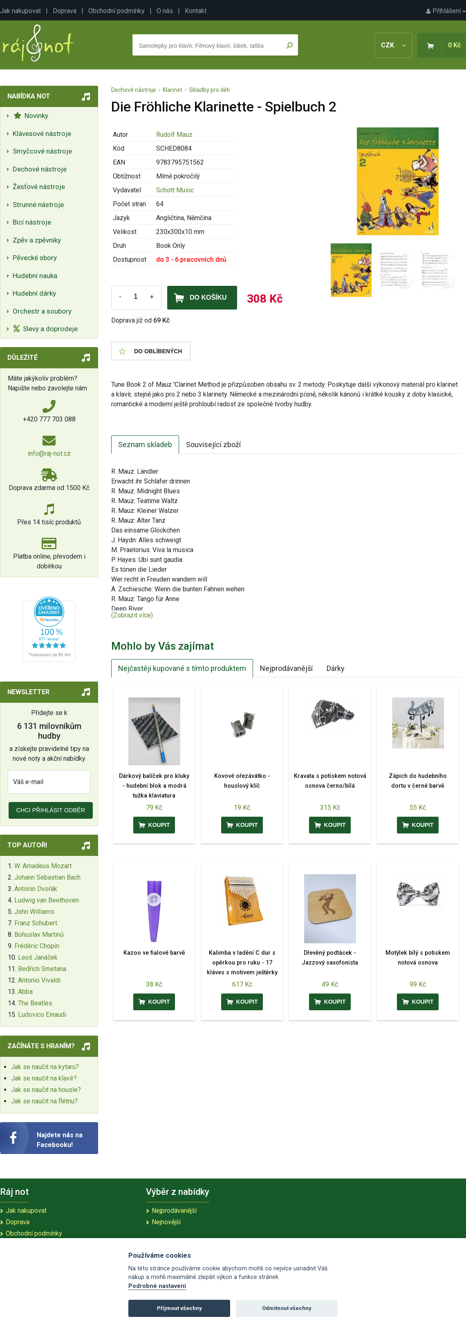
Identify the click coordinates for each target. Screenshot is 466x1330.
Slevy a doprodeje (45, 329)
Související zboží (213, 444)
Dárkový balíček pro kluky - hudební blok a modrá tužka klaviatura (154, 786)
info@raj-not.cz (49, 453)
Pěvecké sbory (35, 258)
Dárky (336, 668)
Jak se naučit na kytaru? (45, 1067)
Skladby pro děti (209, 90)
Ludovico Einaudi (42, 1014)
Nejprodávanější (286, 668)
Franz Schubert (35, 923)
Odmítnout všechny (286, 1308)
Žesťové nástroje (39, 187)
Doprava (64, 11)
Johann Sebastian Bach (47, 877)
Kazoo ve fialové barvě (154, 952)
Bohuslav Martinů (39, 934)
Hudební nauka (35, 276)
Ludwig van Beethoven (46, 900)
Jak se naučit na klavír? (44, 1078)
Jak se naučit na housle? (46, 1090)
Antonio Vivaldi (39, 980)
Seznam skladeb (145, 444)
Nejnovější (166, 1222)
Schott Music (175, 190)
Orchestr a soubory (42, 311)
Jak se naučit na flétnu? (44, 1101)
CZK (393, 45)
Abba (25, 992)
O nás (165, 11)
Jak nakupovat (20, 11)
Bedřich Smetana (42, 969)
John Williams (34, 912)
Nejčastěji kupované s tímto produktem (182, 668)
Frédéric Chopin (36, 946)
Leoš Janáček (38, 957)
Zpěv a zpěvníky (37, 240)
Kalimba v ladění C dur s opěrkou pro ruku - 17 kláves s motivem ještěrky (242, 962)
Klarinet (172, 90)
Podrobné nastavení (157, 1286)
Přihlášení (446, 11)
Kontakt (195, 11)
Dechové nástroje (40, 169)
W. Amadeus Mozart (43, 866)
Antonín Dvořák (35, 889)
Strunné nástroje (38, 205)
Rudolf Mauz (174, 134)
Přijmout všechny (179, 1308)
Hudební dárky (34, 293)
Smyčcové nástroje (42, 151)
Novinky (30, 115)
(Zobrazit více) (132, 615)
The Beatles (35, 1003)
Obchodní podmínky (116, 11)
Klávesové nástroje (42, 133)
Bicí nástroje (32, 222)
